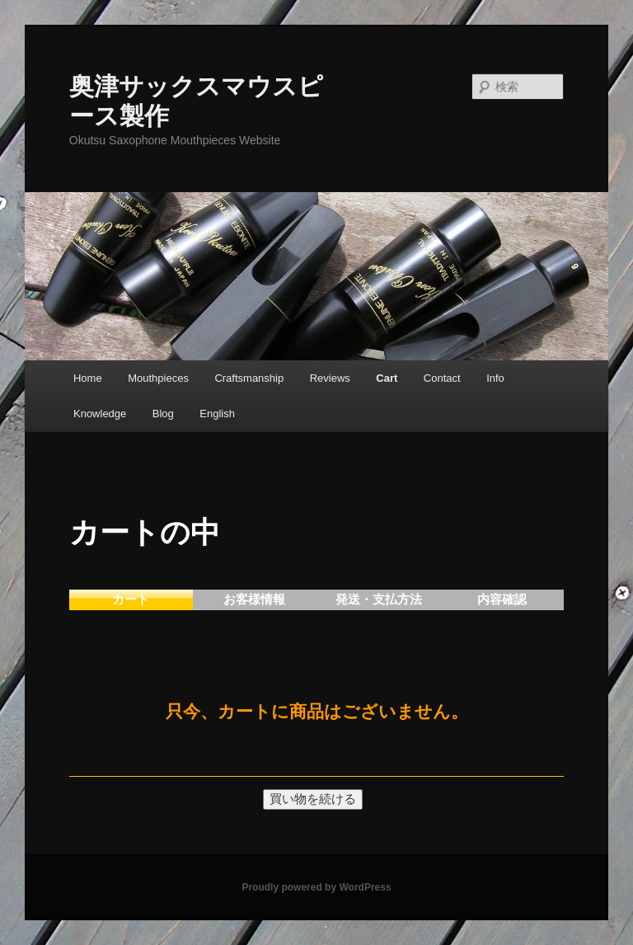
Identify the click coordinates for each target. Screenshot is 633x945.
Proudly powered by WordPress (316, 887)
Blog (163, 413)
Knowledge (99, 413)
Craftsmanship (249, 378)
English (217, 413)
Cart (386, 378)
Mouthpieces (158, 378)
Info (495, 378)
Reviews (330, 378)
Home (87, 378)
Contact (442, 378)
